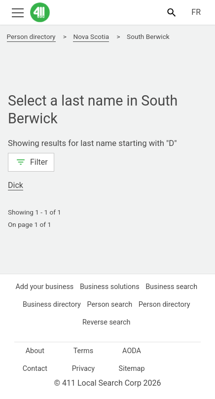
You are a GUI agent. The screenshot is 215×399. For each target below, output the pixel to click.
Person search (169, 304)
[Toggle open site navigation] (17, 12)
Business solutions (139, 286)
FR (196, 12)
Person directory (79, 322)
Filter (31, 161)
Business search (47, 304)
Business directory (109, 304)
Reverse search (136, 322)
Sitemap (131, 368)
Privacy (83, 368)
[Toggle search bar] (171, 12)
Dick (16, 185)
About (35, 350)
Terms (83, 350)
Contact (34, 368)
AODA (132, 350)
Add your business (72, 286)
